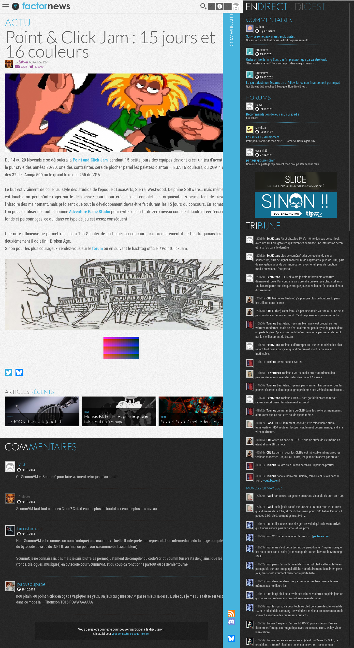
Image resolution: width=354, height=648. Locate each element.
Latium (273, 26)
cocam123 (275, 154)
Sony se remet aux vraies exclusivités (283, 36)
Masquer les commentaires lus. (227, 444)
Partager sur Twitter (8, 370)
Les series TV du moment (276, 141)
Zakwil (23, 61)
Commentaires (282, 19)
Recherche (197, 6)
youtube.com (294, 503)
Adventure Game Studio (117, 211)
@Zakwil (39, 67)
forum (97, 248)
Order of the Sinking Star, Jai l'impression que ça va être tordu (300, 59)
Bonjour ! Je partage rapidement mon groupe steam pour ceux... (296, 167)
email (24, 67)
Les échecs (265, 121)
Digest (324, 6)
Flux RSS (244, 613)
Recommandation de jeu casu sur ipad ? (285, 117)
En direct (279, 6)
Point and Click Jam (91, 160)
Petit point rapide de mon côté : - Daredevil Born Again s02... (295, 144)
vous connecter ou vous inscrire (127, 631)
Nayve (272, 108)
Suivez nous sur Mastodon (244, 630)
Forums (271, 100)
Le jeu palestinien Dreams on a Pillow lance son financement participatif (299, 84)
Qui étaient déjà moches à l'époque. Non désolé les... (289, 89)
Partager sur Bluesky (19, 370)
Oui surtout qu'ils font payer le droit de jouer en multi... (291, 40)
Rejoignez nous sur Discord (244, 621)
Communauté (244, 300)
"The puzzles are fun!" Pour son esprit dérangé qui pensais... (294, 63)
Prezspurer (275, 49)
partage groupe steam (274, 164)
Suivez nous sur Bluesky (244, 638)
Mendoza (274, 131)
